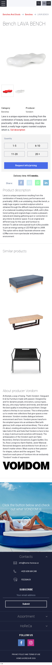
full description (18, 130)
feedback (26, 580)
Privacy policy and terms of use (26, 654)
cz (48, 3)
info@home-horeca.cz (29, 563)
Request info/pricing (26, 165)
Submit (26, 604)
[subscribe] (26, 596)
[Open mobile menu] (3, 3)
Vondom (29, 112)
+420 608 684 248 (29, 571)
